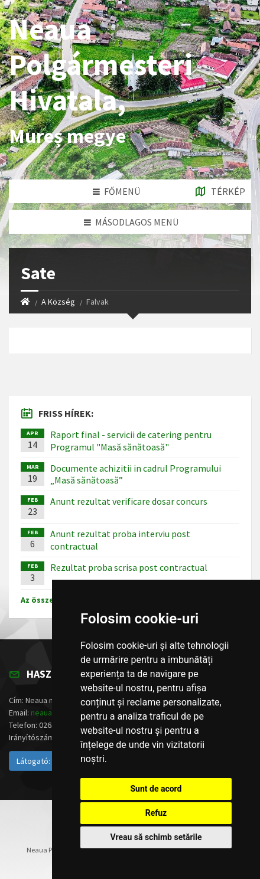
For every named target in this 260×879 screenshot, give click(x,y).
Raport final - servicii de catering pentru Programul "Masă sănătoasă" (131, 441)
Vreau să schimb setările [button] (156, 837)
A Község (58, 301)
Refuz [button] (156, 813)
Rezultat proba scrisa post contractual (128, 567)
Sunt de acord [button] (155, 788)
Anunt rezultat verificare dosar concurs (128, 501)
